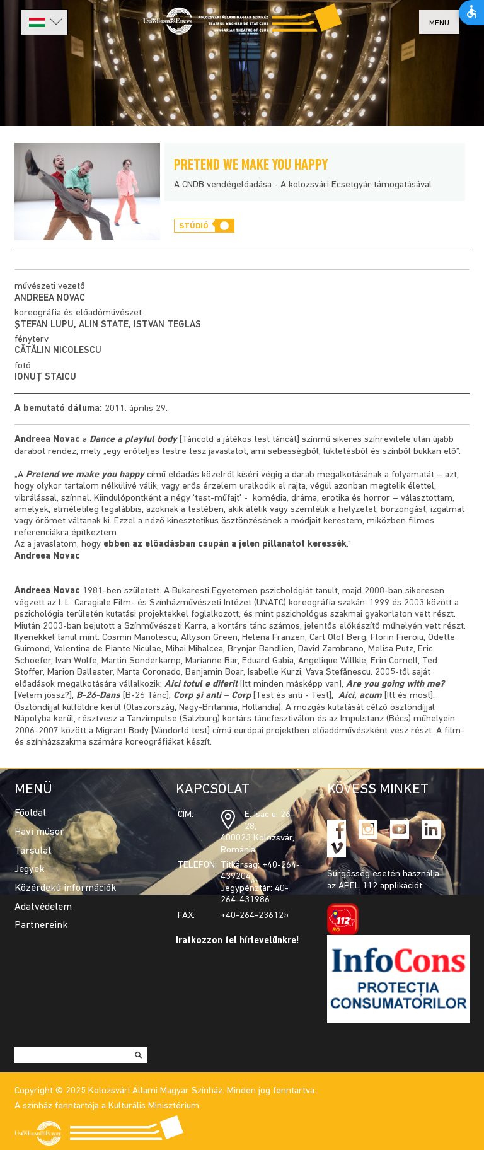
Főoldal (30, 813)
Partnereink (41, 926)
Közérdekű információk (65, 888)
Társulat (33, 851)
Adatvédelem (43, 907)
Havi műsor (39, 832)
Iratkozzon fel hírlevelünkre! (237, 941)
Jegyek (29, 869)
